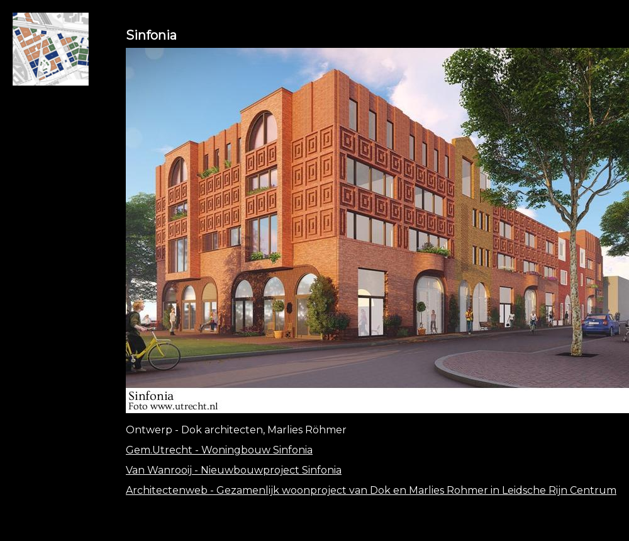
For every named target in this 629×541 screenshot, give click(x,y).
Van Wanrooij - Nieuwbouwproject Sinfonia (234, 470)
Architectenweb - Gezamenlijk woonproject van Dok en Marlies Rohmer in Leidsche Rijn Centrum (371, 490)
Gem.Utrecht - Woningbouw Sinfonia (219, 450)
